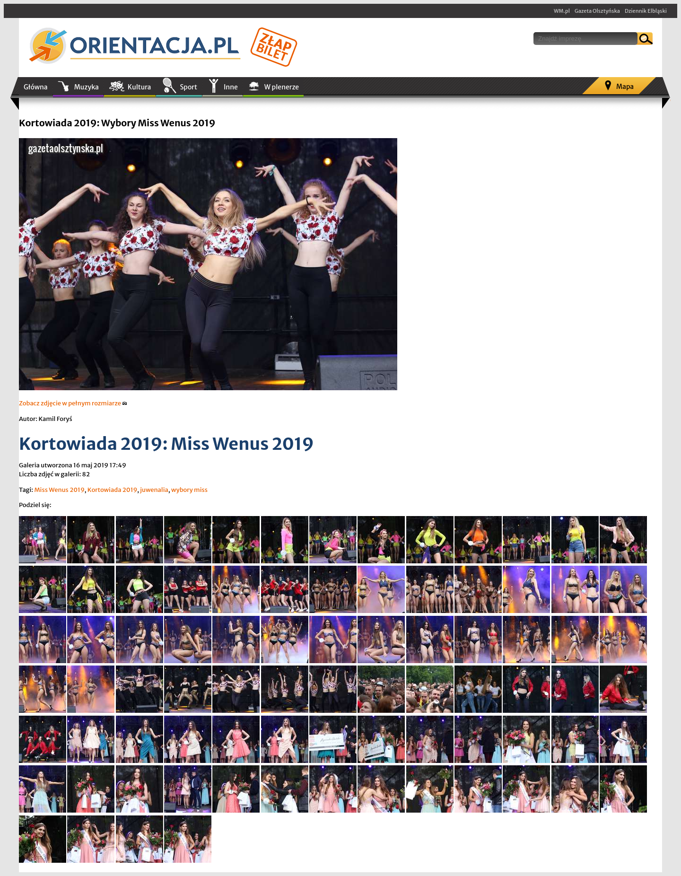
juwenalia (154, 490)
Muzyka (86, 87)
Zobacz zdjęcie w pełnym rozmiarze (73, 403)
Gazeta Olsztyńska (597, 11)
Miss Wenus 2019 (59, 490)
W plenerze (281, 87)
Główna (36, 87)
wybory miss (189, 490)
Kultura (139, 87)
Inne (231, 87)
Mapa (625, 86)
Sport (188, 87)
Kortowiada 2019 (112, 490)
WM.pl (562, 11)
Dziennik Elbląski (646, 11)
